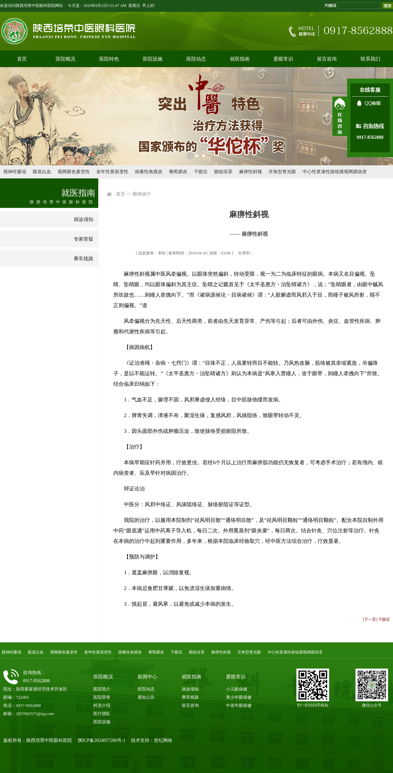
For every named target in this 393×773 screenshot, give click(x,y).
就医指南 (240, 59)
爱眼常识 (283, 59)
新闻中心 (147, 676)
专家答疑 (83, 239)
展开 (339, 116)
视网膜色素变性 (74, 171)
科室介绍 (101, 705)
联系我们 (370, 59)
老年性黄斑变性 (112, 171)
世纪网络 (163, 740)
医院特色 (109, 59)
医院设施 (152, 59)
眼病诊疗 (142, 194)
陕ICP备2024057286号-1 (101, 740)
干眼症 (201, 171)
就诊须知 (83, 219)
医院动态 (196, 59)
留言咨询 (327, 59)
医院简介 (101, 689)
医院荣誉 (101, 697)
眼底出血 (42, 171)
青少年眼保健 (239, 697)
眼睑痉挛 (223, 171)
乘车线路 (83, 258)
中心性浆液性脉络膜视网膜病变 (335, 171)
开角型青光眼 (282, 171)
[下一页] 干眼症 (376, 619)
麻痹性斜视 (250, 171)
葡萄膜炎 (178, 171)
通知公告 (146, 697)
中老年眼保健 (239, 705)
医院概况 (65, 59)
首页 (22, 59)
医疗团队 (101, 713)
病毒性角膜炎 (148, 171)
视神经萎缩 (14, 171)
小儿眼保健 (236, 689)
